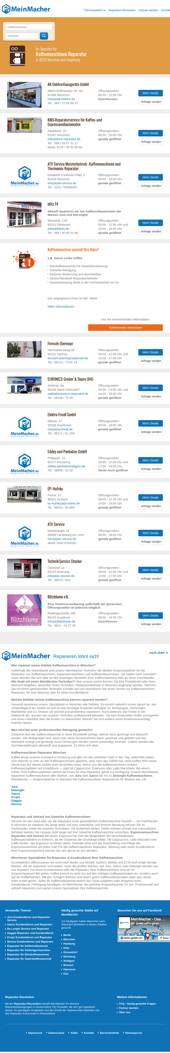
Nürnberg (69, 956)
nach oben (157, 652)
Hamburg (69, 943)
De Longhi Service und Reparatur (28, 928)
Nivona (16, 804)
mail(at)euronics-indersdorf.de (68, 393)
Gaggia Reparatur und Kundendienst (30, 933)
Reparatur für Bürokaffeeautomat (28, 954)
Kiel (65, 973)
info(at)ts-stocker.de (61, 576)
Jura (14, 786)
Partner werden (148, 10)
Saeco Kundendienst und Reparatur (29, 924)
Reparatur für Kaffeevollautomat (27, 945)
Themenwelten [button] (93, 10)
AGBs (74, 1032)
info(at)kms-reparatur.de (64, 139)
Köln (66, 947)
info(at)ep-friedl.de (60, 429)
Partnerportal (133, 1032)
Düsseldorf (70, 952)
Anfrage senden (151, 101)
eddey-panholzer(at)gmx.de (66, 466)
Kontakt (89, 1032)
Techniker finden (44, 36)
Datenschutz (56, 1032)
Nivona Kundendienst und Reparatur (30, 941)
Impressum (35, 1032)
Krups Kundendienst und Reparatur (29, 937)
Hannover (69, 969)
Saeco (15, 793)
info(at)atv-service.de (62, 183)
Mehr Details (151, 93)
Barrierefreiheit (109, 1032)
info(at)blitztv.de (58, 228)
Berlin (67, 935)
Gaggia (16, 800)
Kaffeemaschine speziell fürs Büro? (73, 250)
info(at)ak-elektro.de (61, 99)
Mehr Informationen (61, 306)
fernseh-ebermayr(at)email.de (68, 358)
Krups (15, 797)
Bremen (68, 965)
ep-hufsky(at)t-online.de (64, 503)
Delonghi (17, 790)
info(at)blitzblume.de (61, 621)
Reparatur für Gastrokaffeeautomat (29, 958)
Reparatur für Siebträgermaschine (28, 950)
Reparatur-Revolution (122, 10)
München (69, 939)
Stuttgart (68, 960)
